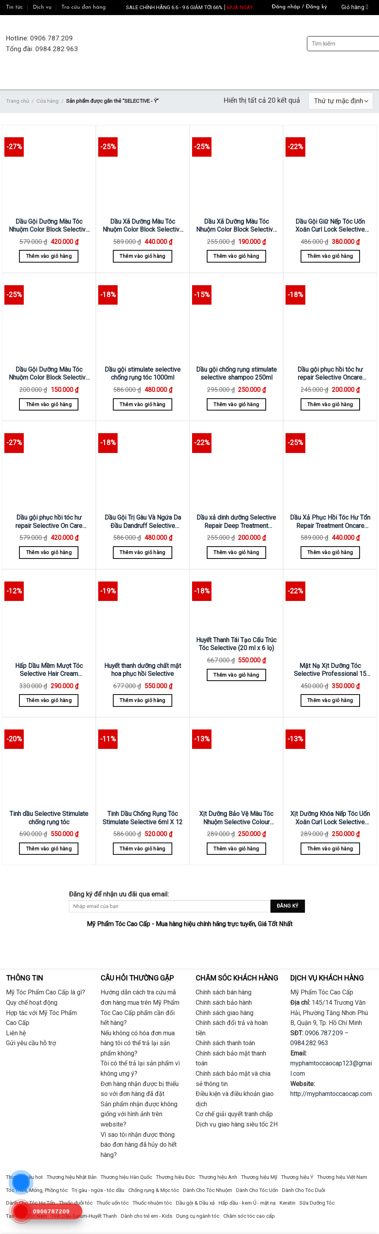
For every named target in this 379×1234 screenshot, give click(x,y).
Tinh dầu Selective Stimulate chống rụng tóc (49, 818)
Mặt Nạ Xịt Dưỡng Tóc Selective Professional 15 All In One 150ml (330, 670)
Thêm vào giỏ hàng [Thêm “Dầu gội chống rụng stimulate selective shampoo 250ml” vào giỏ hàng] (236, 404)
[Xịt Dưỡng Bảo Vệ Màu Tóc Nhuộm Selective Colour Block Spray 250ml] (236, 762)
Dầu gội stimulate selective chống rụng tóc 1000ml (143, 374)
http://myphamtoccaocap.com (331, 1094)
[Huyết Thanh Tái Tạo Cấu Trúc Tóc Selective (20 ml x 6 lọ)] (236, 601)
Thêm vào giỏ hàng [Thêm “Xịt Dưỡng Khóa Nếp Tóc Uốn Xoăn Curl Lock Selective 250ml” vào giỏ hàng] (330, 849)
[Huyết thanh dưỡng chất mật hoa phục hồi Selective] (142, 614)
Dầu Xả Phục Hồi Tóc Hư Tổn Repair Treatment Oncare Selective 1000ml (330, 522)
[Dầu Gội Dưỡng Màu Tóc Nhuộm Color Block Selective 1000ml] (48, 170)
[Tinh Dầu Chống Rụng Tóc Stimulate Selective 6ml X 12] (142, 762)
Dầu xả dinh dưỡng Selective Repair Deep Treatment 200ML (236, 522)
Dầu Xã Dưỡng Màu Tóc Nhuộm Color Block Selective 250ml (236, 226)
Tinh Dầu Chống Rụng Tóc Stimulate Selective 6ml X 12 (143, 818)
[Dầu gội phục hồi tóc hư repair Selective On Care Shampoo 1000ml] (48, 466)
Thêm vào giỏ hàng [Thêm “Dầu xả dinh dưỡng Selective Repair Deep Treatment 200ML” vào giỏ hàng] (236, 552)
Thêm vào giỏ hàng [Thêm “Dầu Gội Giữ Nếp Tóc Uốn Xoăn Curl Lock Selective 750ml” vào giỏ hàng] (330, 256)
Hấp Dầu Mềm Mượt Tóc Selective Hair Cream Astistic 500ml (49, 670)
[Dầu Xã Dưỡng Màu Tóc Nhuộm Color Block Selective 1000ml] (142, 170)
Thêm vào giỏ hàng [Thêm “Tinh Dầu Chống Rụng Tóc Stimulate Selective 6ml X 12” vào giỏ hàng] (142, 849)
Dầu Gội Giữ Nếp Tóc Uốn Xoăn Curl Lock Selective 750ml (330, 226)
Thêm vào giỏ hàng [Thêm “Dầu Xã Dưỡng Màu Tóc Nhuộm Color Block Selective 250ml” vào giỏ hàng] (236, 256)
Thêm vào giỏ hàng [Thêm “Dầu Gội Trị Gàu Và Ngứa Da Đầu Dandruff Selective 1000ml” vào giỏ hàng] (142, 552)
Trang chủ (17, 101)
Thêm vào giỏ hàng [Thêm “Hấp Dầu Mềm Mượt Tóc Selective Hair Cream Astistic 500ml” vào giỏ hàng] (49, 700)
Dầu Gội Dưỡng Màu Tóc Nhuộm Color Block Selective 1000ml (49, 226)
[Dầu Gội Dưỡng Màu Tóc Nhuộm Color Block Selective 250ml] (48, 318)
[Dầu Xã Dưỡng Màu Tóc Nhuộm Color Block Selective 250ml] (236, 170)
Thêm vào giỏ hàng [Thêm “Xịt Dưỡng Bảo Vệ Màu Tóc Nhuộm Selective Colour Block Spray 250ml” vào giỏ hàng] (236, 849)
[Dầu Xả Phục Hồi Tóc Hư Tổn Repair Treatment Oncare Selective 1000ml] (330, 466)
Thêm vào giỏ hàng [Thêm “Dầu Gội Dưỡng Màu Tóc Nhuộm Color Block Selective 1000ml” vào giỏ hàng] (49, 256)
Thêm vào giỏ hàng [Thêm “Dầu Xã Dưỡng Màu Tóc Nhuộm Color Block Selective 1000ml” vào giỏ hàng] (142, 256)
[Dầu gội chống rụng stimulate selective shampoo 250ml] (236, 318)
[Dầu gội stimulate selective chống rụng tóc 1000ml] (142, 318)
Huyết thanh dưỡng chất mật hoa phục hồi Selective (142, 670)
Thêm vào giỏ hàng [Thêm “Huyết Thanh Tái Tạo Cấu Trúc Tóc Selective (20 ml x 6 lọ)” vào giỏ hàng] (236, 675)
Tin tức (14, 7)
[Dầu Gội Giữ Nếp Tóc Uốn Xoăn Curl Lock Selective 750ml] (330, 170)
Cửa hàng (47, 101)
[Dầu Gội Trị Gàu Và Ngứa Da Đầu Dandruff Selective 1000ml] (142, 466)
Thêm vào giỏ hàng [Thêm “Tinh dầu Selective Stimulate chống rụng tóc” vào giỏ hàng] (49, 849)
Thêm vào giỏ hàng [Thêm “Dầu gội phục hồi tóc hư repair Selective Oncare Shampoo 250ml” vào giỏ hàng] (330, 404)
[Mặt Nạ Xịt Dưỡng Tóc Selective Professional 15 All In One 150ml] (330, 614)
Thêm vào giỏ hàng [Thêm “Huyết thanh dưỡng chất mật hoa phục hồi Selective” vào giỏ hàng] (142, 700)
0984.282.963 (309, 1043)
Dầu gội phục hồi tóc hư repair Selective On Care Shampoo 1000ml (48, 522)
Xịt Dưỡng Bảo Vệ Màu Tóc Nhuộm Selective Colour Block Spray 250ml (236, 818)
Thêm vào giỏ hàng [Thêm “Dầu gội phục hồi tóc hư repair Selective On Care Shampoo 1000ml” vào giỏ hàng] (49, 552)
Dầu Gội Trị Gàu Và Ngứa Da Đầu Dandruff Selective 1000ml (143, 522)
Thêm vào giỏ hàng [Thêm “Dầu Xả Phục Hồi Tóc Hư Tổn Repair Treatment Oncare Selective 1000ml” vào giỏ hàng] (330, 552)
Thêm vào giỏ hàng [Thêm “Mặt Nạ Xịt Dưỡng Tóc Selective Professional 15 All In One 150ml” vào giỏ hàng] (330, 700)
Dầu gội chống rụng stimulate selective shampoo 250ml (236, 374)
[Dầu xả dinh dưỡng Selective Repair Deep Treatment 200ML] (236, 466)
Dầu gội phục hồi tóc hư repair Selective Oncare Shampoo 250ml (330, 374)
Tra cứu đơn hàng (83, 7)
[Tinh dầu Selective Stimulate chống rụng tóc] (48, 762)
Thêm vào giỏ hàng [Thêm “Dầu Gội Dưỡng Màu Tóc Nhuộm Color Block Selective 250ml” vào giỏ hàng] (49, 404)
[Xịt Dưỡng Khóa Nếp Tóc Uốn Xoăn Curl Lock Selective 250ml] (330, 762)
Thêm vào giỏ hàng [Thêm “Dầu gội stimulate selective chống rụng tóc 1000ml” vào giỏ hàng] (142, 404)
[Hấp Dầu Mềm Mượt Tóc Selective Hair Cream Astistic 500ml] (48, 614)
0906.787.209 (324, 1033)
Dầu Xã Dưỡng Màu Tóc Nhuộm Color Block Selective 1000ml (143, 226)
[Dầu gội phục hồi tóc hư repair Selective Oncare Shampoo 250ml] (330, 318)
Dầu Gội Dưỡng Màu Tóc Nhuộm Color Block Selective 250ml (49, 374)
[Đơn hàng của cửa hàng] (341, 100)
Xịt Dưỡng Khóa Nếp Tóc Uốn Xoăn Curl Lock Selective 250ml (330, 818)
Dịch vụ (42, 7)
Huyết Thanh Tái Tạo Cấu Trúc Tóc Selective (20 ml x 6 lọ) (236, 644)
